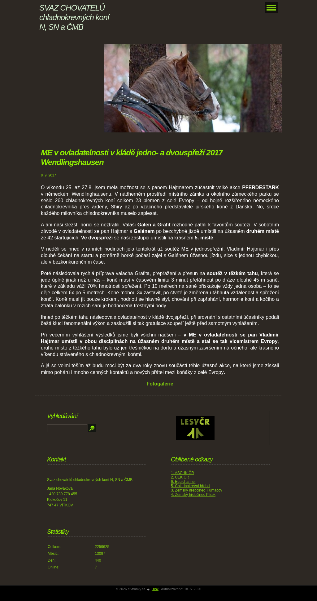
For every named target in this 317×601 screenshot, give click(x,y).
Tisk (155, 589)
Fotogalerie (159, 383)
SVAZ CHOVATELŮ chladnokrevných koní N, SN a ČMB (74, 17)
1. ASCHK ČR (182, 473)
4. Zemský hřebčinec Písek (193, 494)
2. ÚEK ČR (180, 477)
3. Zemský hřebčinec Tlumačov (196, 490)
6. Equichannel (183, 481)
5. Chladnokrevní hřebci (190, 486)
